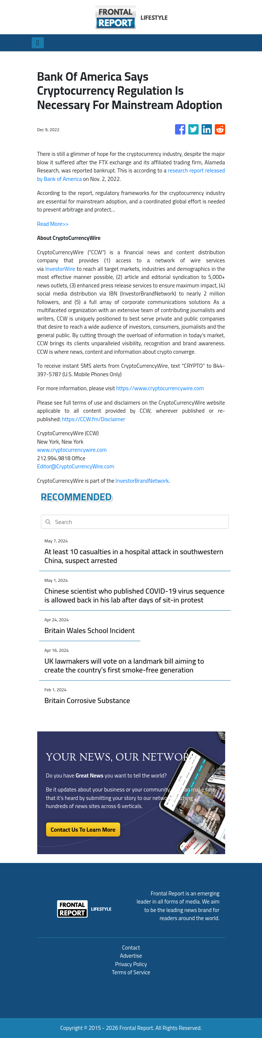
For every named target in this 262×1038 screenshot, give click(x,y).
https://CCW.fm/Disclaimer (93, 419)
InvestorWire (60, 268)
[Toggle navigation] (38, 42)
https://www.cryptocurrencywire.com (160, 388)
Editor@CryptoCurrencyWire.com (75, 466)
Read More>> (53, 224)
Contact (131, 947)
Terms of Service (131, 972)
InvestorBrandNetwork (142, 480)
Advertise (131, 955)
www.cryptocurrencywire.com (72, 449)
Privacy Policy (131, 964)
